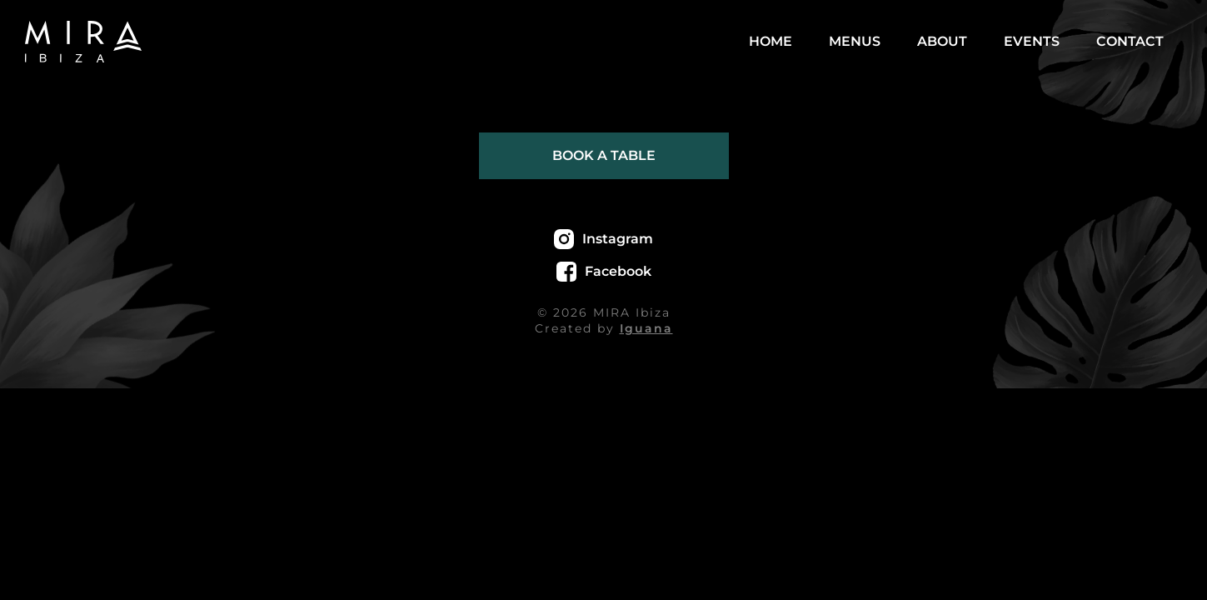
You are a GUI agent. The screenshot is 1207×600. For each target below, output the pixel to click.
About (942, 41)
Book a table (604, 155)
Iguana (646, 328)
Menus (854, 41)
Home (770, 41)
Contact (1130, 41)
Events (1032, 41)
